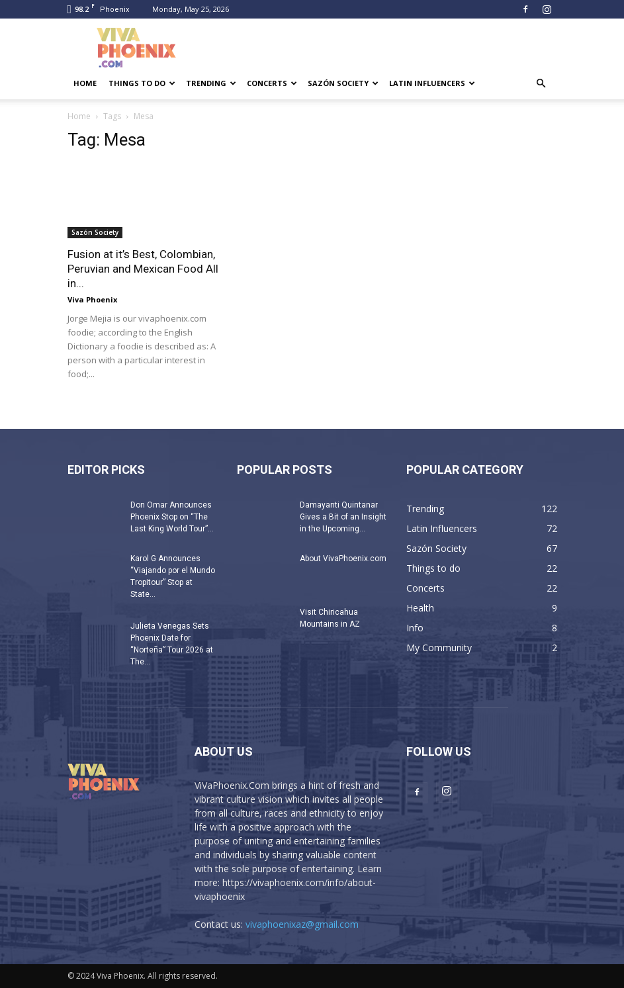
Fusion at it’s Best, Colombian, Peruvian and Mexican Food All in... (142, 268)
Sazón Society (343, 83)
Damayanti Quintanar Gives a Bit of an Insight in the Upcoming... (343, 516)
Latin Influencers (432, 83)
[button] (541, 83)
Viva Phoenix (92, 299)
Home (85, 83)
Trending (211, 83)
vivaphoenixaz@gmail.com (302, 924)
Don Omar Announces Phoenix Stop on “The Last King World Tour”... (172, 516)
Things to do (142, 83)
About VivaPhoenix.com (343, 558)
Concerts (272, 83)
